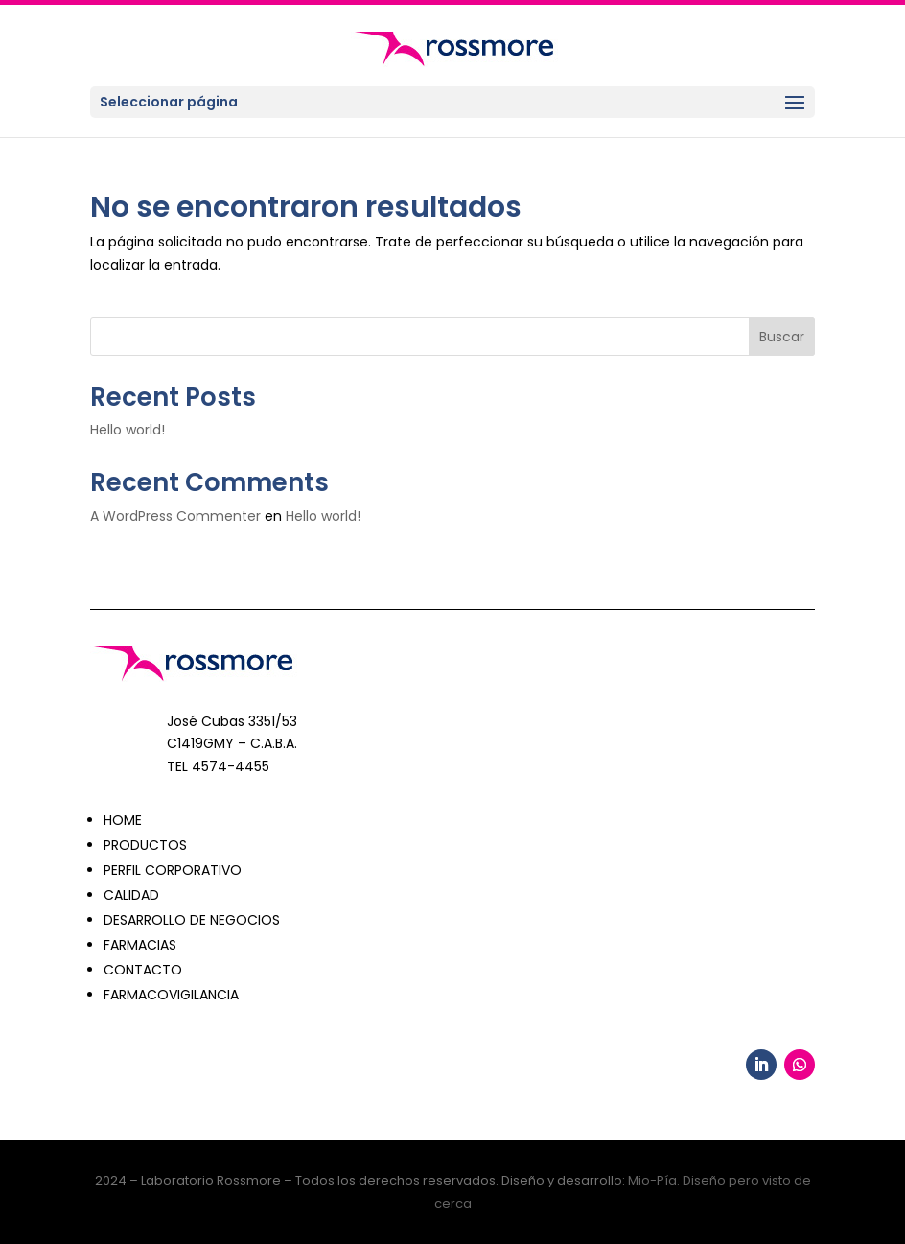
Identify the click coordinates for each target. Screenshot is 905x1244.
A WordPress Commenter (175, 516)
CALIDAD (131, 894)
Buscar (781, 336)
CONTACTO (143, 969)
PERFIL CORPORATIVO (173, 870)
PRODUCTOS (145, 845)
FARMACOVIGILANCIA (171, 994)
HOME (123, 820)
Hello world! (127, 429)
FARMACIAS (140, 944)
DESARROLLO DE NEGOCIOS (192, 919)
